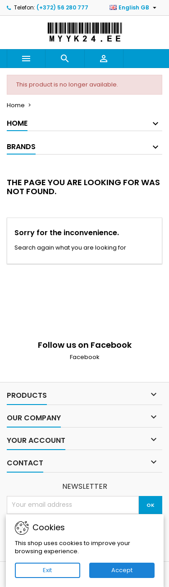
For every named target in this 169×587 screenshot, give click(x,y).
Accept (121, 570)
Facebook (85, 357)
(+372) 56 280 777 (62, 7)
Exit (47, 570)
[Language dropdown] (134, 7)
